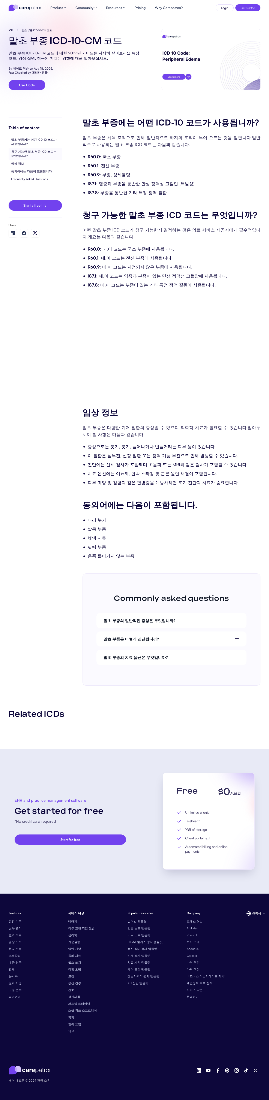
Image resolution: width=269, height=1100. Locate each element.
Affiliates (192, 928)
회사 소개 (193, 942)
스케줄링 (15, 955)
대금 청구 (15, 962)
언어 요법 (74, 1024)
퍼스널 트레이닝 (79, 1003)
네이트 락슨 (21, 68)
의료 (71, 1031)
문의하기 (193, 997)
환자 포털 (15, 949)
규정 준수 (15, 990)
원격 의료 (15, 935)
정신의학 (74, 997)
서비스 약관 (195, 990)
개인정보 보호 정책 (199, 983)
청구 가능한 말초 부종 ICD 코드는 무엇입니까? (33, 154)
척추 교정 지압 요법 (81, 928)
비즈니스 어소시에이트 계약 (205, 976)
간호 (71, 990)
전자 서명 (15, 983)
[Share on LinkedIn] (13, 233)
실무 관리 (15, 928)
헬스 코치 (74, 962)
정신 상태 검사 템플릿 (142, 949)
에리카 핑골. (40, 72)
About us (192, 949)
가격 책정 (193, 962)
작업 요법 (74, 969)
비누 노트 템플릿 (139, 935)
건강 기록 (15, 921)
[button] (253, 913)
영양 (71, 1017)
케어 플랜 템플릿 (139, 969)
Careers (192, 955)
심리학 (72, 935)
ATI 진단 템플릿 (138, 983)
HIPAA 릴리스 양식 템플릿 (145, 942)
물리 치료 (74, 955)
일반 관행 (74, 949)
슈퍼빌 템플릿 (137, 921)
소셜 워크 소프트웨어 (82, 1010)
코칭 (71, 976)
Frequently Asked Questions (29, 179)
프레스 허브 (195, 921)
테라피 (72, 921)
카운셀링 (74, 942)
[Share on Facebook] (24, 233)
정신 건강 (74, 983)
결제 (12, 969)
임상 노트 (15, 942)
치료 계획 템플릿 (139, 962)
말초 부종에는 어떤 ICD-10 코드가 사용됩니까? (34, 142)
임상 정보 (17, 163)
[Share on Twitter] (35, 233)
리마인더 (15, 997)
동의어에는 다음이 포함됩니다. (32, 171)
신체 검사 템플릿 (139, 955)
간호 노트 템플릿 (139, 928)
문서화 (13, 976)
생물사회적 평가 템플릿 (143, 976)
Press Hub (193, 935)
